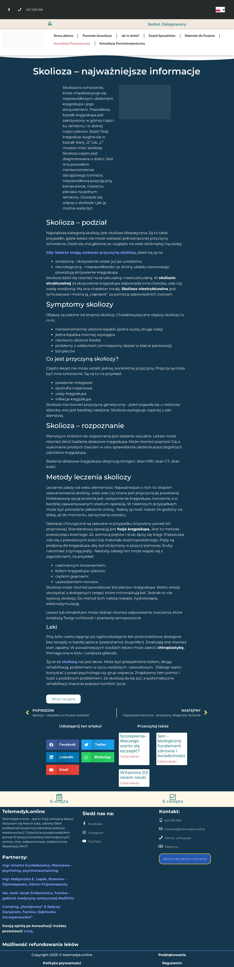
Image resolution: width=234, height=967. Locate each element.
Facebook (95, 824)
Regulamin (172, 963)
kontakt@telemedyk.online (185, 829)
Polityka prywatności (62, 963)
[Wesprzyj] (160, 846)
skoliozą (69, 662)
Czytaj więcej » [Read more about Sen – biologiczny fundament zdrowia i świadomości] (167, 761)
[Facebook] (84, 823)
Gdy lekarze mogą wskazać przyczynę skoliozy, (91, 252)
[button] (62, 745)
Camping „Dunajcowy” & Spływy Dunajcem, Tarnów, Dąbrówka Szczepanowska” (31, 911)
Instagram (96, 833)
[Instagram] (84, 832)
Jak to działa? (130, 35)
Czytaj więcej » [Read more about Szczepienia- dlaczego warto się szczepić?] (130, 756)
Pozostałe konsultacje (97, 35)
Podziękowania (172, 955)
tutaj (28, 931)
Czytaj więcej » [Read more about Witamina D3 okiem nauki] (130, 783)
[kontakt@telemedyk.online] (160, 828)
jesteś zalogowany (167, 24)
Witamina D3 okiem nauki (134, 775)
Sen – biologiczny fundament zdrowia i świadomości (171, 746)
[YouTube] (84, 841)
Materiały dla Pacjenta (200, 35)
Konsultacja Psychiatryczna (72, 43)
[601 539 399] (160, 820)
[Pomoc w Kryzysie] (160, 837)
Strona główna (63, 35)
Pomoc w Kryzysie (178, 838)
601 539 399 (173, 820)
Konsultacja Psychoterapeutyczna (122, 43)
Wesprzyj (171, 846)
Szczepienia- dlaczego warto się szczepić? (133, 743)
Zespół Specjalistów (162, 35)
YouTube (94, 841)
